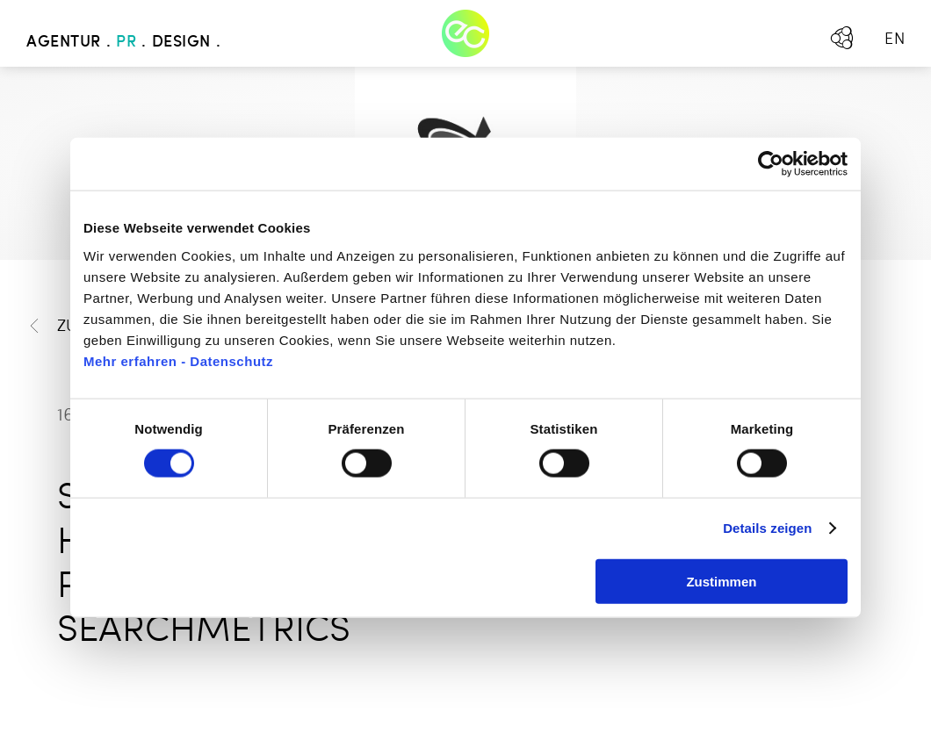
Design (181, 42)
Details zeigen (767, 528)
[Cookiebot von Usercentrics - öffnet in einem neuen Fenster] (771, 164)
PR (126, 42)
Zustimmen (721, 580)
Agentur (63, 42)
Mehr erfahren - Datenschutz (178, 360)
